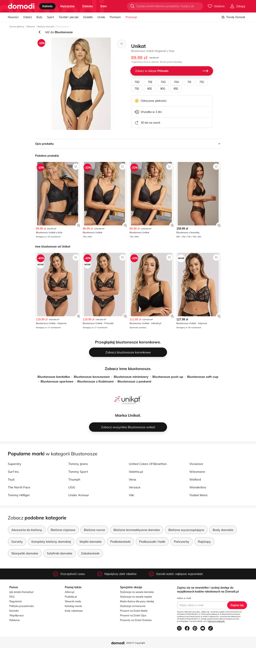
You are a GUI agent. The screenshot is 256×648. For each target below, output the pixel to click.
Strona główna (16, 26)
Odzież (27, 17)
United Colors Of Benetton (148, 464)
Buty (39, 17)
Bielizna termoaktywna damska (137, 530)
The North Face (19, 487)
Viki (131, 495)
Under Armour (78, 495)
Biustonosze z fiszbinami (95, 381)
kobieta (47, 6)
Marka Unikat (127, 415)
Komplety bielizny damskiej (51, 541)
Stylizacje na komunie (132, 606)
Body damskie (223, 530)
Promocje (131, 17)
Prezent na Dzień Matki (134, 610)
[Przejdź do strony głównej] (21, 6)
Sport (50, 17)
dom (103, 6)
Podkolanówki (120, 541)
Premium (115, 17)
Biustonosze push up (167, 377)
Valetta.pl (136, 472)
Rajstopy (204, 541)
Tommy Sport (78, 472)
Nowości (13, 17)
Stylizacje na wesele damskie (137, 591)
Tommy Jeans (78, 464)
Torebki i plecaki (68, 17)
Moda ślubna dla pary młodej (137, 601)
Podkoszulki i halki (152, 541)
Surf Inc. (14, 472)
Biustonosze (63, 26)
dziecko (87, 6)
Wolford (195, 479)
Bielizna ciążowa (63, 530)
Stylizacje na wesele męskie (136, 596)
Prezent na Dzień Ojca (133, 615)
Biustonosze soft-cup (202, 377)
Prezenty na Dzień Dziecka (136, 620)
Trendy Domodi (233, 17)
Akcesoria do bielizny (26, 530)
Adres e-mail (184, 598)
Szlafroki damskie (59, 553)
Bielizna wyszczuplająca (186, 530)
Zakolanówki (90, 553)
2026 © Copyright (135, 642)
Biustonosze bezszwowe (92, 377)
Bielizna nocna (94, 530)
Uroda (101, 17)
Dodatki (88, 17)
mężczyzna (67, 6)
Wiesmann (197, 472)
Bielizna (31, 26)
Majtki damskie (91, 541)
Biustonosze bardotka (53, 377)
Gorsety (17, 541)
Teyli (11, 479)
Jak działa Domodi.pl (21, 591)
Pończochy (181, 541)
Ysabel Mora (198, 495)
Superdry (14, 464)
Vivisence (196, 464)
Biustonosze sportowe (57, 381)
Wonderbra (197, 487)
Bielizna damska (46, 26)
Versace (134, 487)
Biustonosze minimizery (131, 377)
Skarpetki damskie (24, 553)
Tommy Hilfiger (19, 495)
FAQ (11, 596)
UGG (71, 487)
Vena (132, 479)
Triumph (74, 479)
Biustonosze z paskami (134, 381)
